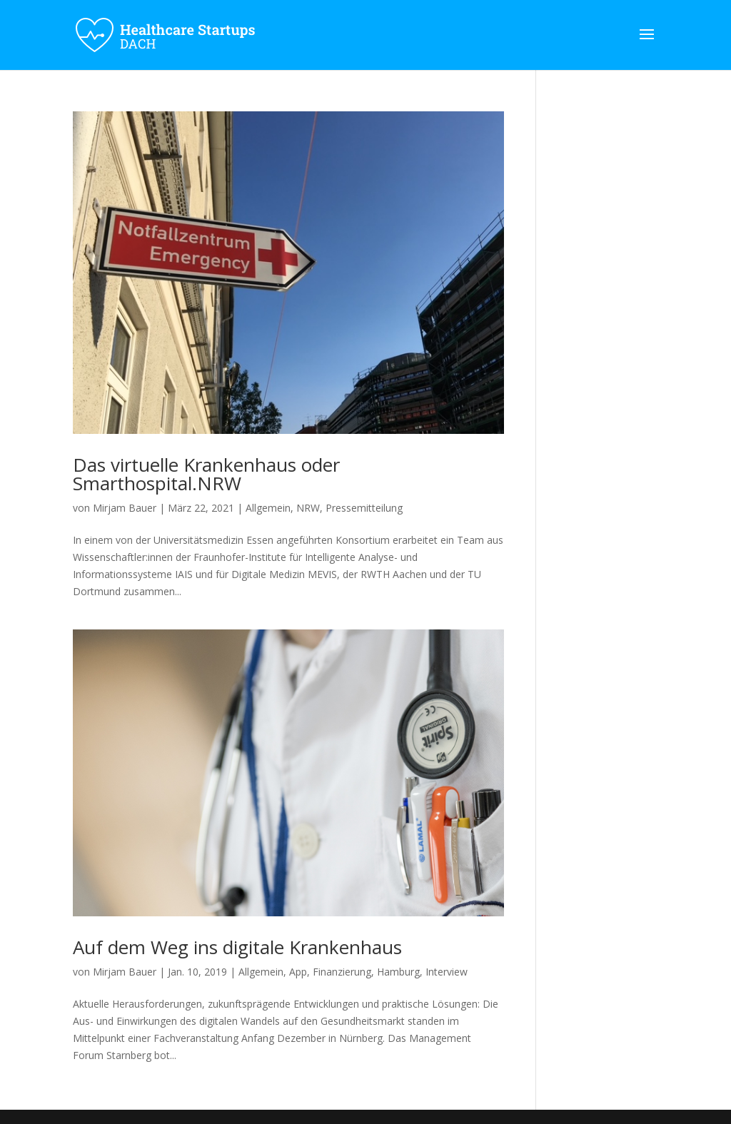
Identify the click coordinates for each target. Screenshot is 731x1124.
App (298, 971)
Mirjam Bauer (124, 508)
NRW (308, 508)
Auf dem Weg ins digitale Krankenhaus (237, 947)
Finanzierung (342, 971)
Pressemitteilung (364, 508)
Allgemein (268, 508)
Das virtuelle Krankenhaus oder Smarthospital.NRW (206, 474)
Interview (446, 971)
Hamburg (398, 971)
